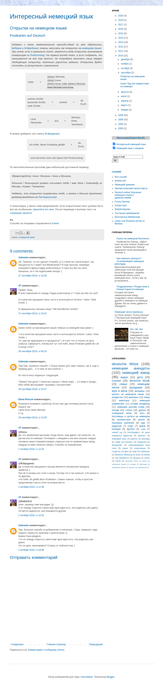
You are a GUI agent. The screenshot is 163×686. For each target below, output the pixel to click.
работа (134, 439)
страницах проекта (21, 213)
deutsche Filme (131, 461)
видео (124, 377)
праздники (135, 387)
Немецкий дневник (124, 184)
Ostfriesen (145, 451)
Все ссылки (121, 177)
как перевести (122, 458)
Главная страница (56, 644)
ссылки (116, 380)
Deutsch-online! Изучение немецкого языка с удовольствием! (128, 195)
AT (19, 285)
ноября (125, 63)
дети (140, 377)
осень (147, 458)
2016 (121, 29)
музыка (136, 458)
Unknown (23, 257)
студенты (116, 451)
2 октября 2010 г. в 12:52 (31, 515)
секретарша (139, 448)
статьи (128, 410)
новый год (117, 432)
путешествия (124, 419)
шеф (134, 451)
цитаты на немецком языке (128, 394)
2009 (121, 115)
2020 (121, 15)
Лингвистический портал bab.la (131, 188)
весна (147, 454)
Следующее (17, 644)
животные (124, 400)
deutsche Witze (125, 364)
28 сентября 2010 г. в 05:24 (32, 351)
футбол (131, 429)
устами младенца (140, 403)
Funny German (122, 201)
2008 (121, 119)
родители (117, 426)
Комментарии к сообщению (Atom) (46, 650)
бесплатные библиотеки (127, 217)
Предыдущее (96, 644)
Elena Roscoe (25, 399)
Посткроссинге (47, 197)
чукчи (118, 461)
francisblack (87, 677)
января (125, 109)
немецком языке (91, 48)
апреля (125, 101)
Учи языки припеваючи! (127, 213)
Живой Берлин (122, 209)
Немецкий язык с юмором (129, 148)
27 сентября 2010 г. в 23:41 (32, 313)
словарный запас (27, 237)
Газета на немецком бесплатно (133, 238)
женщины (140, 391)
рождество (117, 397)
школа (141, 419)
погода (115, 410)
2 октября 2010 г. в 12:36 (31, 487)
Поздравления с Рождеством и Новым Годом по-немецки (133, 288)
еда (143, 423)
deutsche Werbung (123, 454)
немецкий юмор (136, 373)
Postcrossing (37, 55)
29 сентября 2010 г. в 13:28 (32, 417)
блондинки (117, 445)
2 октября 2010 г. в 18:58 (31, 550)
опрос (125, 448)
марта (124, 105)
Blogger (110, 677)
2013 (121, 42)
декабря (125, 59)
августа (125, 92)
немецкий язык (119, 439)
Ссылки (116, 172)
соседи (133, 464)
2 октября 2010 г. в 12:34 (31, 449)
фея (127, 451)
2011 (121, 51)
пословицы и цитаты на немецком (131, 416)
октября (125, 68)
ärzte (138, 454)
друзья (142, 410)
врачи (142, 426)
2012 (121, 46)
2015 (121, 33)
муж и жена (119, 390)
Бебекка (16, 48)
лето (142, 413)
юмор (147, 397)
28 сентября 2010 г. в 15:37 (32, 389)
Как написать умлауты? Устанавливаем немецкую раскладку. (129, 261)
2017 (121, 24)
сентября (126, 72)
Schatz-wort (121, 205)
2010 (121, 55)
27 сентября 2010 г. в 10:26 (32, 275)
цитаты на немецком (137, 467)
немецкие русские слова (130, 407)
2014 (121, 38)
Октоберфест (133, 432)
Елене (55, 223)
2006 (121, 124)
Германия (141, 442)
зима (143, 429)
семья (123, 384)
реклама (146, 439)
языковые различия (123, 423)
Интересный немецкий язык (131, 144)
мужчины (133, 397)
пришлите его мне (43, 209)
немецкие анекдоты (131, 368)
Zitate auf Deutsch (124, 442)
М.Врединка (31, 48)
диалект (142, 435)
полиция (116, 429)
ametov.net (120, 180)
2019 (121, 20)
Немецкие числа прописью (129, 312)
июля (124, 96)
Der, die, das (136, 329)
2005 (121, 128)
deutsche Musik (140, 380)
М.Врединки (52, 133)
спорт (130, 426)
